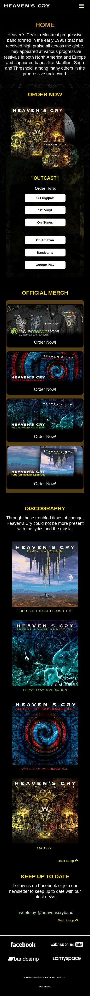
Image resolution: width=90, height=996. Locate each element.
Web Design (45, 987)
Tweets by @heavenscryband (45, 912)
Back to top (68, 861)
